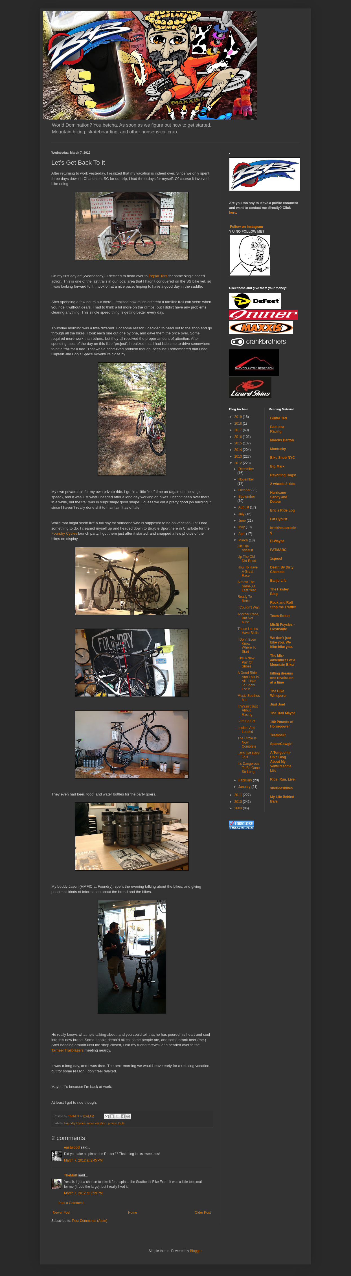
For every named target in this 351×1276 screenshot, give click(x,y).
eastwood (72, 1147)
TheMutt (70, 1175)
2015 (238, 443)
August (244, 507)
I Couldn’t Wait (249, 607)
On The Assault (245, 548)
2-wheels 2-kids (282, 484)
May (242, 527)
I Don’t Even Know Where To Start (247, 646)
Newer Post (61, 1213)
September (246, 497)
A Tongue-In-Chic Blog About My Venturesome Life (280, 762)
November (246, 479)
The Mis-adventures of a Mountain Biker (282, 660)
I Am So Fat (246, 721)
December (246, 469)
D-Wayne (277, 541)
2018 (238, 424)
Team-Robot (280, 616)
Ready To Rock (245, 599)
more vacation (96, 1123)
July (241, 514)
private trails (116, 1123)
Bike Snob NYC (282, 458)
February (245, 780)
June (242, 521)
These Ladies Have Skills (248, 631)
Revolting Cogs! (283, 475)
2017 (238, 430)
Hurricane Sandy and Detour (279, 497)
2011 (238, 795)
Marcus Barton (282, 440)
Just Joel (277, 704)
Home (132, 1213)
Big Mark (277, 466)
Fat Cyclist (279, 519)
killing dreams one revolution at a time (282, 677)
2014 (238, 450)
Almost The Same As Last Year (247, 586)
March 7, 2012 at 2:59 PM (83, 1193)
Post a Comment (71, 1203)
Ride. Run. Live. (283, 779)
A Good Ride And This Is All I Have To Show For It (248, 681)
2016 (238, 437)
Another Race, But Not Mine (248, 618)
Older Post (203, 1213)
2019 (238, 417)
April (242, 534)
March (243, 540)
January (244, 787)
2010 (238, 802)
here (232, 213)
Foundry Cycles (64, 533)
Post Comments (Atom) (89, 1221)
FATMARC (278, 550)
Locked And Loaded (246, 730)
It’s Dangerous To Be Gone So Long (249, 768)
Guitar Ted (278, 418)
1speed (276, 559)
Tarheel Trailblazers (67, 1050)
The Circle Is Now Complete (247, 742)
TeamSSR (278, 735)
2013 (238, 457)
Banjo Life (278, 581)
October (244, 490)
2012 (238, 463)
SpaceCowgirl (281, 744)
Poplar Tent (158, 276)
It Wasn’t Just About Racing (248, 710)
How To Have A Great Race (248, 571)
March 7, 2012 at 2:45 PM (83, 1160)
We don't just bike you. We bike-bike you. (281, 642)
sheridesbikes (281, 788)
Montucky (278, 449)
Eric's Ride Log (282, 510)
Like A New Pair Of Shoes (246, 662)
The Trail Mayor (282, 713)
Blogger (195, 1251)
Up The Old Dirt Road (247, 559)
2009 (238, 808)
